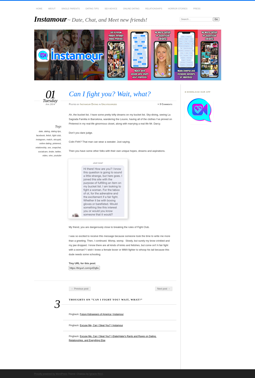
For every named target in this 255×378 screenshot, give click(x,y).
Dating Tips (92, 8)
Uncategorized (109, 104)
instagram (40, 139)
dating (47, 131)
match (49, 139)
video (44, 155)
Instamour (50, 19)
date (41, 131)
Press (196, 8)
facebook (40, 135)
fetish (48, 135)
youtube (57, 155)
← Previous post (79, 288)
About (52, 8)
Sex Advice (111, 8)
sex (49, 147)
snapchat (56, 147)
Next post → (163, 288)
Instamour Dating (89, 104)
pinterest (57, 143)
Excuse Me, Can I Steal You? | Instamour (101, 325)
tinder (51, 151)
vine (51, 155)
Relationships (153, 8)
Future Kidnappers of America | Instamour (102, 314)
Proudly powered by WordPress (50, 374)
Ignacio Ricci (96, 374)
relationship (41, 147)
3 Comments (166, 104)
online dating (45, 143)
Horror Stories (177, 8)
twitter (58, 151)
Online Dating (131, 8)
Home (39, 8)
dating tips (56, 131)
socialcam (43, 151)
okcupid (57, 139)
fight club (56, 135)
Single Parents (71, 8)
